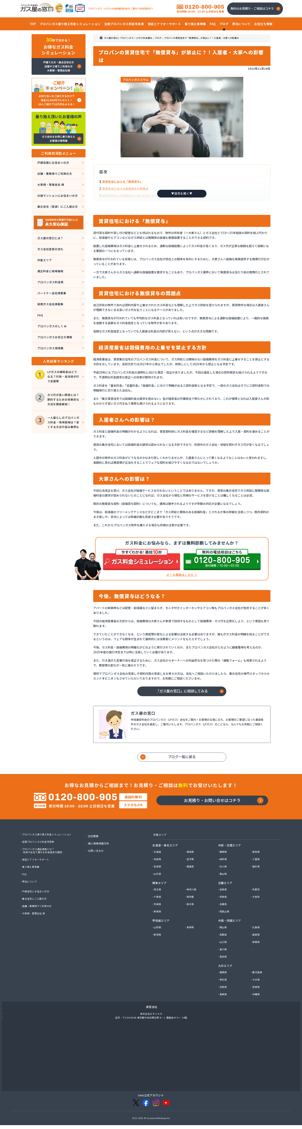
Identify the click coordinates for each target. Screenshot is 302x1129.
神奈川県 (192, 896)
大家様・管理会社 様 (50, 181)
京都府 (256, 896)
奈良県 (223, 903)
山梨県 (158, 933)
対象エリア (43, 248)
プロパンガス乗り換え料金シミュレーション (49, 840)
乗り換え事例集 (32, 872)
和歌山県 (225, 918)
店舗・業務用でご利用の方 (54, 171)
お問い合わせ (96, 856)
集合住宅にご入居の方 (36, 904)
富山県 (223, 880)
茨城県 (158, 910)
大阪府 (256, 903)
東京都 (191, 903)
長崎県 (223, 1000)
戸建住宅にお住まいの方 (37, 897)
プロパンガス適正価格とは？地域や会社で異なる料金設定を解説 (44, 857)
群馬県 (158, 918)
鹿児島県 (258, 978)
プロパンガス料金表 (50, 267)
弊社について (30, 887)
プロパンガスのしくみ (51, 305)
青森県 (191, 858)
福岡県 (223, 978)
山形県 (158, 880)
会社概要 (93, 842)
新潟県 (158, 941)
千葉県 (158, 903)
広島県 (256, 933)
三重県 (256, 865)
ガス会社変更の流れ (50, 239)
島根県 (256, 941)
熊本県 (223, 986)
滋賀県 (223, 896)
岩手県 (191, 865)
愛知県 (256, 858)
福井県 (256, 873)
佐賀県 (223, 993)
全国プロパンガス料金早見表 (40, 847)
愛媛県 (256, 948)
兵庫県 (223, 910)
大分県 (256, 986)
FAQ (39, 295)
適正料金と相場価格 (50, 258)
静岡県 (223, 858)
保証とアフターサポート (37, 865)
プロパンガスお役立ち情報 (54, 314)
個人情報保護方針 (99, 849)
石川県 (223, 873)
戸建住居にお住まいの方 (53, 162)
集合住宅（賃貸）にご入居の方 (57, 199)
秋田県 (158, 865)
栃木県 (191, 910)
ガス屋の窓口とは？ (50, 229)
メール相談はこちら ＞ (181, 575)
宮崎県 (256, 993)
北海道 (158, 858)
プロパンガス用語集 (50, 323)
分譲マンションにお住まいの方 (57, 190)
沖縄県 (256, 1000)
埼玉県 (158, 896)
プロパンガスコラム (139, 80)
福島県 (191, 873)
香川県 (223, 955)
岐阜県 (223, 865)
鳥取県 (223, 941)
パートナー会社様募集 (51, 276)
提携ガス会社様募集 (50, 286)
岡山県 (223, 933)
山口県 (223, 948)
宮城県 (158, 873)
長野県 (191, 933)
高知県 (223, 963)
